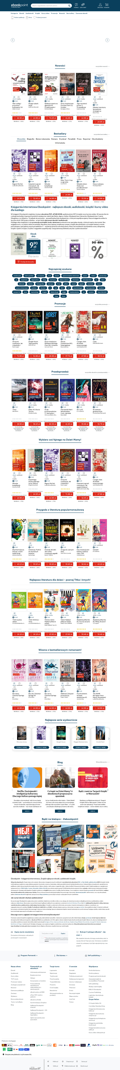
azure (85, 276)
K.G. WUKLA (80, 411)
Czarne (30, 901)
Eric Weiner (96, 551)
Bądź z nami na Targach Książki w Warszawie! (93, 804)
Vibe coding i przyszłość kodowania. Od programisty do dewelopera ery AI (18, 107)
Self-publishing (93, 996)
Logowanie (53, 983)
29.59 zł (20, 424)
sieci (102, 280)
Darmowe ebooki (81, 13)
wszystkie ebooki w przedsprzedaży (96, 372)
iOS (84, 915)
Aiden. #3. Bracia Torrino (34, 410)
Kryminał (62, 139)
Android (69, 915)
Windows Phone (76, 915)
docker (43, 288)
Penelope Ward (97, 185)
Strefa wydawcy (94, 986)
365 (62, 288)
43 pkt (16, 547)
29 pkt (16, 407)
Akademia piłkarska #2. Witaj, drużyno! (99, 621)
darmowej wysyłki (81, 905)
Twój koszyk (54, 988)
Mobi (86, 894)
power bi (17, 292)
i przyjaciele (90, 288)
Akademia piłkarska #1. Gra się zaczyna (83, 621)
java (25, 292)
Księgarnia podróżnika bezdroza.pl (96, 1036)
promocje (89, 930)
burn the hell (102, 292)
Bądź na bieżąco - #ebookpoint (60, 831)
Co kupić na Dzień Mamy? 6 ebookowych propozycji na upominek (60, 806)
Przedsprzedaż (60, 371)
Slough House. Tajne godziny (33, 342)
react (99, 284)
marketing (34, 292)
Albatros (25, 218)
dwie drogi (54, 292)
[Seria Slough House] (61, 739)
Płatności (72, 1000)
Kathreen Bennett (33, 107)
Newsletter (53, 1003)
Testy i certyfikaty (17, 1014)
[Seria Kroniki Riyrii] (100, 739)
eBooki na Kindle (35, 1012)
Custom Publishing (95, 1005)
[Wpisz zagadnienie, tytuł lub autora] (49, 6)
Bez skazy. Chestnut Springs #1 (18, 695)
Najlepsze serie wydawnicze (61, 720)
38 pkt (96, 339)
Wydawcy (14, 1009)
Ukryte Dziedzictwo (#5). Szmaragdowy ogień (67, 344)
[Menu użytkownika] (100, 5)
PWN (22, 901)
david (57, 276)
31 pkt (32, 339)
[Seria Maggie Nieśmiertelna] (81, 739)
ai (16, 280)
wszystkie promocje (101, 304)
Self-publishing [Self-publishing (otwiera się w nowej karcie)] (94, 968)
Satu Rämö (15, 411)
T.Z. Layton (80, 623)
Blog (60, 774)
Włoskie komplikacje (48, 185)
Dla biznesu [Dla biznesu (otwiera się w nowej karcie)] (60, 968)
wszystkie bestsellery (101, 134)
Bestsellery (70, 13)
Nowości (62, 13)
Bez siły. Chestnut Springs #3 (34, 694)
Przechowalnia (54, 991)
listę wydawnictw (62, 218)
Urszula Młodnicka (17, 623)
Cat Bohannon (81, 555)
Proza (79, 139)
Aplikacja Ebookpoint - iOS (38, 1023)
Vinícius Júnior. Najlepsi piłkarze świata (50, 621)
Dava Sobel (64, 415)
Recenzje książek (74, 1006)
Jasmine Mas (80, 699)
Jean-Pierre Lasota (66, 553)
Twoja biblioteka (55, 994)
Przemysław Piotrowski (99, 413)
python (34, 288)
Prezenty (53, 997)
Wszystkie (21, 139)
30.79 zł (100, 424)
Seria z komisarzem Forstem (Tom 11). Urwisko (67, 105)
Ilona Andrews (65, 347)
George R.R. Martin (95, 934)
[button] (107, 40)
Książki (37, 13)
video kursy (20, 915)
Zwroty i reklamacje (75, 994)
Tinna (14, 409)
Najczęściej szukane (60, 269)
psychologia (78, 288)
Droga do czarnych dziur (67, 550)
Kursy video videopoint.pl (97, 1045)
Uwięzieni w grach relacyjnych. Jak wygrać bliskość (34, 186)
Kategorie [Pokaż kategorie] (14, 13)
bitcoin (21, 284)
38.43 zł (36, 424)
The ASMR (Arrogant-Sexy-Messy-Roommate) (99, 695)
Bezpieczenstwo (35, 987)
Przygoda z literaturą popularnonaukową (60, 509)
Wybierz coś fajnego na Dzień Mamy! (60, 439)
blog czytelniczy (44, 907)
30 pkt (96, 407)
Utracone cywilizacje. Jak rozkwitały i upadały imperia (17, 344)
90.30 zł (52, 424)
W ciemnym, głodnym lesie (97, 410)
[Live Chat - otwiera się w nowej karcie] (83, 5)
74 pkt (48, 101)
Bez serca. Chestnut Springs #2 (50, 695)
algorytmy (35, 280)
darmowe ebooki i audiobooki (56, 220)
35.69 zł (84, 424)
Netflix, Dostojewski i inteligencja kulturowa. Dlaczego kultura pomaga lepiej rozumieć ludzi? (27, 807)
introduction (87, 280)
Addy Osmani (16, 109)
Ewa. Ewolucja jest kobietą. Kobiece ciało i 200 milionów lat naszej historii (83, 553)
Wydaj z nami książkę (95, 999)
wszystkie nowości (102, 66)
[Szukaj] (69, 6)
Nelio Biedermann (98, 343)
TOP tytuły (14, 991)
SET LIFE (80, 409)
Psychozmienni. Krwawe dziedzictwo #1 (82, 695)
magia (44, 292)
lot (69, 288)
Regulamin (72, 986)
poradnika (81, 919)
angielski (24, 280)
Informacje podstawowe (38, 985)
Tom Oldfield (56, 625)
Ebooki (21, 13)
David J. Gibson (49, 555)
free (58, 284)
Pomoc (71, 1014)
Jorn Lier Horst (49, 347)
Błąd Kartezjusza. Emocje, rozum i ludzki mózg (18, 551)
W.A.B (45, 901)
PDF (79, 894)
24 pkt (96, 105)
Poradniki (71, 139)
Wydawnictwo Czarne (95, 216)
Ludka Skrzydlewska (17, 185)
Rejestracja (53, 986)
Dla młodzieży (97, 139)
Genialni (95, 550)
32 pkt (32, 181)
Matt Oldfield (48, 625)
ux (84, 292)
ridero (93, 276)
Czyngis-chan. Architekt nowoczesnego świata (82, 344)
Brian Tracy (96, 112)
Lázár (95, 341)
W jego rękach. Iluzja (33, 104)
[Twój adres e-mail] (49, 946)
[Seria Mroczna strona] (21, 739)
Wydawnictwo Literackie (78, 216)
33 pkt (80, 181)
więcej (27, 823)
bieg (56, 296)
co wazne (41, 276)
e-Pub (82, 894)
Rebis (56, 216)
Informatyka (60, 143)
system (91, 292)
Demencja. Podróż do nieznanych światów (34, 551)
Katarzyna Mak (81, 109)
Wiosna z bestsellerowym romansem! (60, 649)
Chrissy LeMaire (49, 415)
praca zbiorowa (21, 288)
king (44, 280)
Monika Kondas (32, 413)
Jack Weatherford (82, 347)
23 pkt (48, 617)
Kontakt (72, 983)
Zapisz (63, 946)
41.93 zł (68, 424)
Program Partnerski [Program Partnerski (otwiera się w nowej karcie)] (28, 968)
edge (64, 292)
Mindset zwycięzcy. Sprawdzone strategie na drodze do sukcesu (99, 110)
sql (56, 288)
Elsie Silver (15, 699)
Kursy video (45, 13)
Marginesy (14, 218)
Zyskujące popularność (18, 997)
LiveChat (72, 1011)
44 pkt (16, 101)
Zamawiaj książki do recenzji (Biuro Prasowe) (96, 992)
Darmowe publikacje (17, 1003)
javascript (103, 276)
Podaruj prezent (41, 17)
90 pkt (48, 407)
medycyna (17, 276)
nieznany (76, 280)
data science (64, 280)
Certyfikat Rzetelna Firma (97, 1018)
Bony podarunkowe (17, 1011)
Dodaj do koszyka (27, 262)
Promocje (54, 13)
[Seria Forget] (41, 739)
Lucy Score (64, 183)
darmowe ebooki (20, 907)
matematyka (74, 292)
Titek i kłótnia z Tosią (33, 621)
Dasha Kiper (31, 555)
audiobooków (93, 894)
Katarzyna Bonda (58, 934)
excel (74, 284)
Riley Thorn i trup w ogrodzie (67, 181)
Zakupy (32, 990)
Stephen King (73, 934)
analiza (101, 288)
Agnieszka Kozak (33, 189)
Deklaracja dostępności (76, 991)
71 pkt (16, 339)
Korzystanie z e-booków (38, 993)
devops (50, 284)
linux (63, 296)
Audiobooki (30, 13)
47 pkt (80, 339)
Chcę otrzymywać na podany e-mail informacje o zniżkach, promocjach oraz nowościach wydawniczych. (58, 951)
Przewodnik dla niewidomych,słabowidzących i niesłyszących (35, 999)
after (66, 284)
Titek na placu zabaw (17, 621)
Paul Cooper (15, 347)
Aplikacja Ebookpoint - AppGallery (37, 1026)
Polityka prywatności (75, 988)
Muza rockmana (98, 184)
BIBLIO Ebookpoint (95, 1002)
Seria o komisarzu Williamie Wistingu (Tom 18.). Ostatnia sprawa (51, 344)
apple (82, 284)
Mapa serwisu (73, 1009)
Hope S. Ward (64, 697)
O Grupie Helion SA (95, 1016)
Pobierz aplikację (19, 17)
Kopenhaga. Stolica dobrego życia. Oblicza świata (33, 482)
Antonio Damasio (17, 555)
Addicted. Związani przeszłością (67, 694)
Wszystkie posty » (102, 774)
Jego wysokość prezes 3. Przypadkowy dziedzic (82, 106)
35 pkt (80, 407)
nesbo (30, 284)
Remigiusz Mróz (65, 109)
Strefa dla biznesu (94, 983)
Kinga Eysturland (33, 485)
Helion (66, 216)
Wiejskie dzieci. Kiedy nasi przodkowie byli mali (82, 186)
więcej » (47, 953)
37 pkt (64, 339)
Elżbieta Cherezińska (83, 934)
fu (96, 280)
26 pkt (48, 339)
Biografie (30, 139)
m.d (49, 276)
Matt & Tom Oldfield (66, 623)
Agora (61, 216)
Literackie (35, 901)
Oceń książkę (54, 1000)
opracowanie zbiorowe (71, 276)
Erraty (71, 1003)
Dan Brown (67, 934)
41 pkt (64, 101)
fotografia (40, 284)
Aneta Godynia (81, 189)
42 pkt (80, 481)
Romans (54, 139)
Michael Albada (49, 109)
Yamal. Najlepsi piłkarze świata (66, 621)
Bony (30, 17)
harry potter (29, 276)
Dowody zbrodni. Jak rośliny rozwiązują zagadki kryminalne (51, 552)
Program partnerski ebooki (97, 988)
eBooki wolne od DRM (37, 1004)
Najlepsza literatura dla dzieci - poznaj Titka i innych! (60, 579)
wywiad (90, 284)
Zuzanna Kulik (48, 187)
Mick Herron (31, 345)
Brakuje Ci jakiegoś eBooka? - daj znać (90, 946)
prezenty (90, 903)
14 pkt (32, 101)
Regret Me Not (17, 184)
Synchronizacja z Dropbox (38, 1015)
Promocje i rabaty (16, 994)
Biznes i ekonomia (43, 139)
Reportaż (86, 139)
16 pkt (16, 617)
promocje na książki (39, 222)
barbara (53, 280)
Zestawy (13, 1006)
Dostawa (72, 997)
